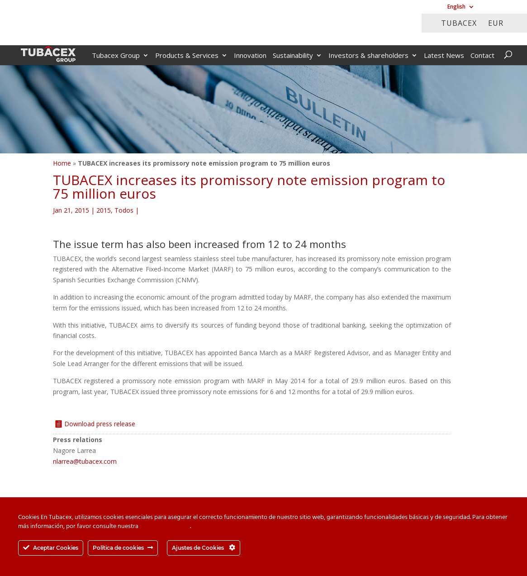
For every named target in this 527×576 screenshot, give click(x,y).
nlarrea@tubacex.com (85, 461)
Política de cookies (165, 526)
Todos (123, 210)
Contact (482, 56)
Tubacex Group (116, 56)
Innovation (250, 56)
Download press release (99, 423)
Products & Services (186, 56)
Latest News (444, 56)
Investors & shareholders (368, 56)
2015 (103, 210)
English (456, 7)
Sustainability (293, 56)
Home (62, 163)
